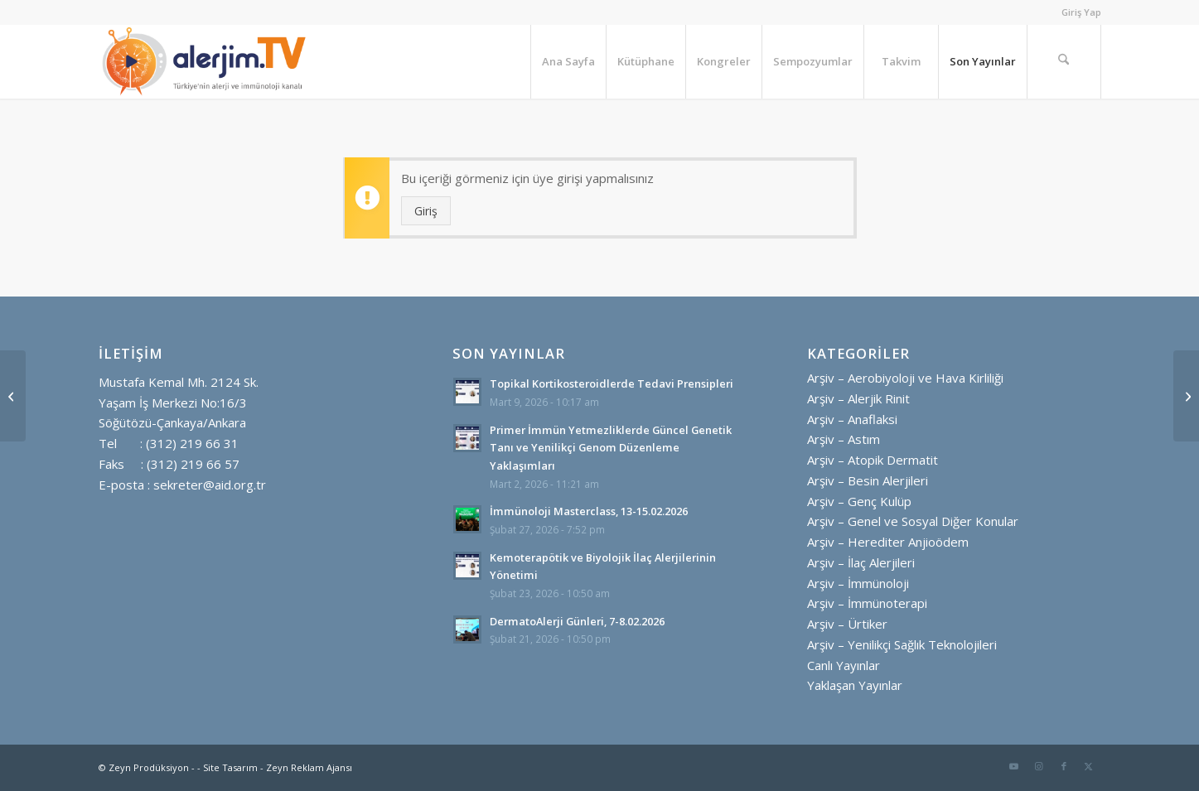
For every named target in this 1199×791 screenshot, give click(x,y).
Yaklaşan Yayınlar (854, 685)
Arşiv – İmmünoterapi (867, 603)
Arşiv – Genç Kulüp (859, 501)
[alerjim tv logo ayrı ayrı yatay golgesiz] (205, 61)
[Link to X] (1088, 766)
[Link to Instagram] (1039, 766)
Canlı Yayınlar (843, 665)
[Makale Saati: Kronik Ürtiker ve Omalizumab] (13, 395)
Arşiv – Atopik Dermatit (872, 459)
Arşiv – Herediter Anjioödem (888, 541)
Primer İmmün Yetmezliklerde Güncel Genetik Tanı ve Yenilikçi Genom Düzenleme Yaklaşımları (611, 447)
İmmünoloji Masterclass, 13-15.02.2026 (589, 511)
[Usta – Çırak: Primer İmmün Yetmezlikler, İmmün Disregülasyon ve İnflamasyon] (1186, 395)
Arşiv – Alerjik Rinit (858, 398)
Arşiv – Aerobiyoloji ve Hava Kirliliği (905, 377)
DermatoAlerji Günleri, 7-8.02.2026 (577, 621)
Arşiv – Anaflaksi (852, 419)
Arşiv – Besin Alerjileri (867, 480)
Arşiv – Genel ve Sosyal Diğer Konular (912, 521)
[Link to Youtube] (1014, 766)
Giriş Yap (1081, 12)
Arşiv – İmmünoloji (858, 583)
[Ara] (1064, 61)
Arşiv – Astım (843, 439)
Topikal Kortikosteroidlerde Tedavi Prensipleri (611, 383)
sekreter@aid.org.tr (209, 484)
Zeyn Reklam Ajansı (309, 767)
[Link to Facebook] (1064, 766)
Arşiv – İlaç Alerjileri (861, 562)
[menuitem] (1077, 12)
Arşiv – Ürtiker (847, 623)
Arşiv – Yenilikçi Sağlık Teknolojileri (902, 644)
